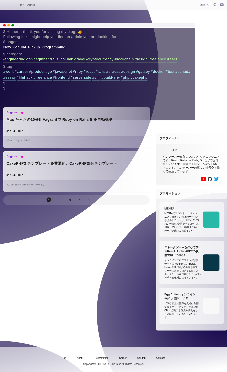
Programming (53, 47)
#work (8, 72)
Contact (160, 358)
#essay (9, 77)
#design (128, 72)
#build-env (110, 77)
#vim (96, 77)
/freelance (157, 59)
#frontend (61, 77)
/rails (54, 59)
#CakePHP (13, 184)
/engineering (14, 59)
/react (172, 59)
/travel (79, 59)
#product (37, 72)
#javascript (62, 72)
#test (170, 72)
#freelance (42, 77)
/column (66, 59)
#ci (108, 72)
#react (89, 72)
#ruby (78, 72)
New (7, 47)
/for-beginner (37, 59)
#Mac (9, 140)
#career (21, 72)
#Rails (27, 140)
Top (22, 5)
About (31, 5)
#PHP (22, 184)
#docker (158, 72)
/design (141, 59)
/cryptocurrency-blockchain (110, 59)
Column (141, 358)
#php (125, 77)
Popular (19, 47)
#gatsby (143, 72)
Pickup (34, 47)
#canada (183, 72)
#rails (100, 72)
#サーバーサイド (36, 184)
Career (123, 358)
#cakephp (138, 77)
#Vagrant (18, 140)
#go (48, 72)
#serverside (81, 77)
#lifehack (25, 77)
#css (116, 72)
